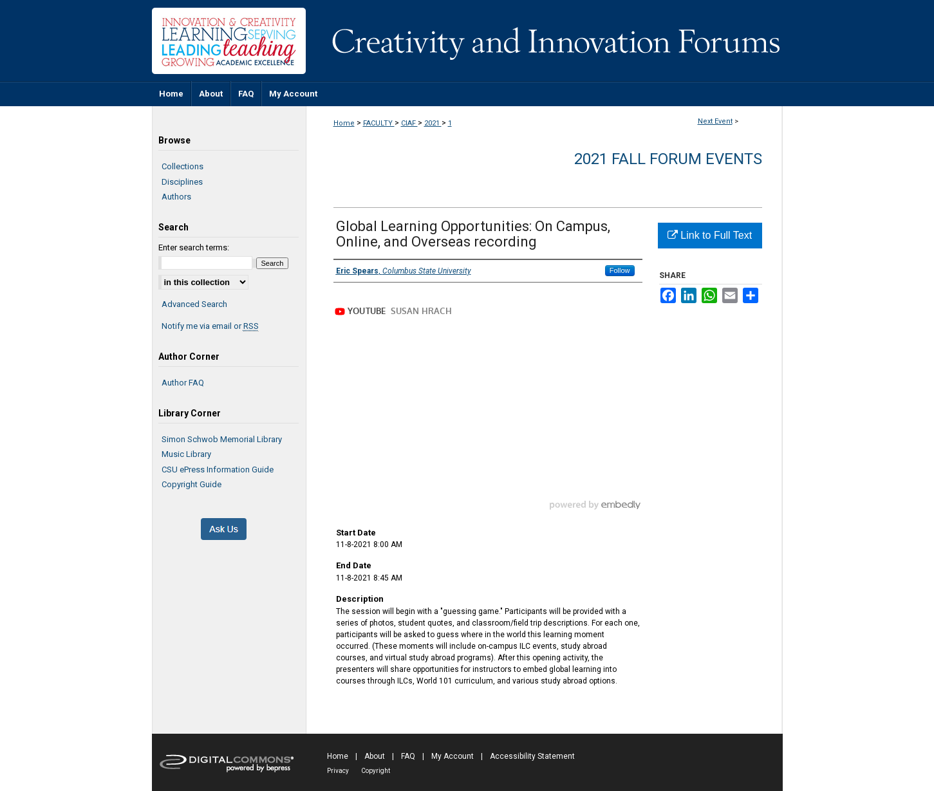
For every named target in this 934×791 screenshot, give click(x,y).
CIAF (409, 123)
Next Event (715, 121)
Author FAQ (183, 382)
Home (344, 123)
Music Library (186, 454)
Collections (182, 166)
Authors (176, 196)
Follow (620, 270)
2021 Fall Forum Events (668, 159)
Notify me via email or (210, 326)
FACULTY (379, 123)
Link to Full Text (710, 235)
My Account (452, 756)
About (374, 756)
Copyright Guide (191, 484)
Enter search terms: (193, 247)
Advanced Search (194, 304)
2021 (433, 123)
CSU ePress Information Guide (218, 469)
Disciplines (182, 182)
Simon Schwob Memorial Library (222, 439)
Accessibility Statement (532, 756)
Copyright (375, 770)
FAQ (408, 756)
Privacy (338, 770)
